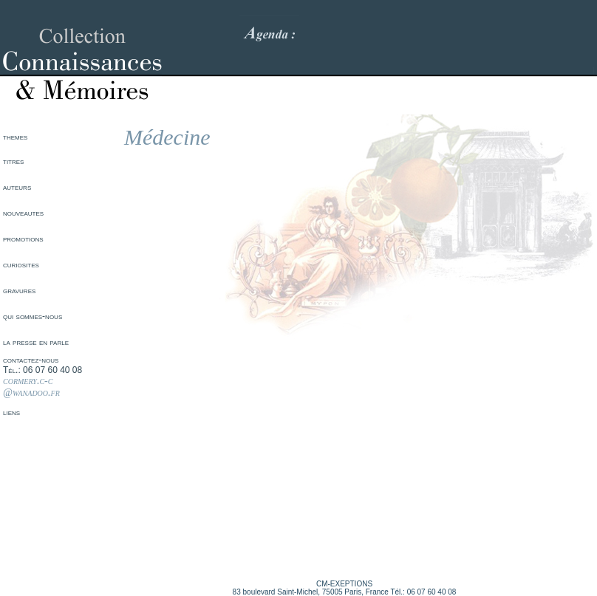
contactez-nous (30, 359)
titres (13, 161)
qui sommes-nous (32, 316)
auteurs (17, 187)
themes (15, 136)
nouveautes (23, 213)
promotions (23, 238)
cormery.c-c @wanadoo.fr (31, 386)
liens (11, 412)
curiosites (21, 264)
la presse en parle (36, 342)
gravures (19, 290)
